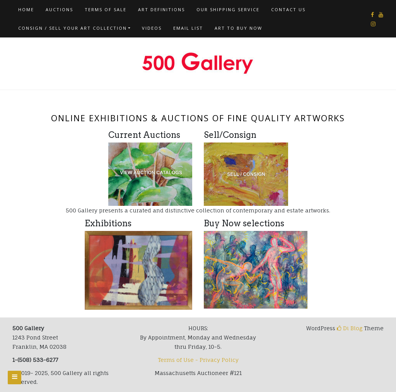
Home (26, 9)
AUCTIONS (59, 9)
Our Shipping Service (227, 9)
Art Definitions (161, 9)
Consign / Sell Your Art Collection (72, 28)
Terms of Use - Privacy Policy (198, 359)
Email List (188, 28)
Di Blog (349, 328)
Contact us (288, 9)
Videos (152, 28)
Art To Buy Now (238, 28)
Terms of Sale (105, 9)
